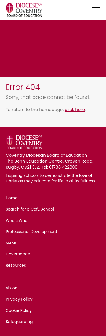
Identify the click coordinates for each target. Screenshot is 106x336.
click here (75, 109)
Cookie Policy (19, 310)
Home (12, 198)
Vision (12, 288)
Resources (16, 265)
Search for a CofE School (30, 209)
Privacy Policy (19, 299)
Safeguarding (19, 321)
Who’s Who (16, 220)
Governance (18, 254)
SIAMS (11, 243)
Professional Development (31, 231)
